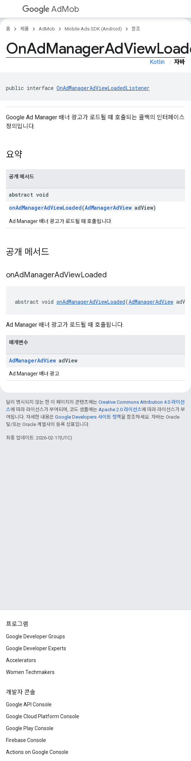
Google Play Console (30, 728)
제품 (24, 29)
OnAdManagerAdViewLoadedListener (103, 87)
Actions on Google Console (37, 752)
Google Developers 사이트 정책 (88, 417)
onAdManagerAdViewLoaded (45, 207)
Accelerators (21, 660)
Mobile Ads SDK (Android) (93, 29)
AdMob (50, 9)
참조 (136, 29)
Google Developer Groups (35, 636)
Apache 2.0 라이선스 (120, 409)
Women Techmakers (30, 672)
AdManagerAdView (108, 207)
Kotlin (157, 61)
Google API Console (29, 704)
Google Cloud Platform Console (42, 716)
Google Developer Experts (36, 648)
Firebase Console (26, 740)
